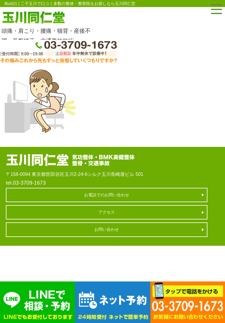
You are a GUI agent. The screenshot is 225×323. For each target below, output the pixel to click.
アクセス (106, 212)
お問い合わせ (106, 229)
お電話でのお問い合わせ (106, 195)
